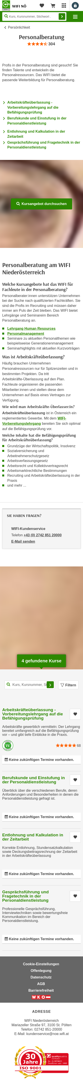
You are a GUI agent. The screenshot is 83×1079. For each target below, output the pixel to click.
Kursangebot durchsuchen (41, 204)
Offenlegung (41, 971)
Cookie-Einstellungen (41, 964)
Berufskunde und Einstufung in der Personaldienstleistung (33, 779)
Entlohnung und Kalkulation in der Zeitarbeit (32, 837)
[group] (41, 44)
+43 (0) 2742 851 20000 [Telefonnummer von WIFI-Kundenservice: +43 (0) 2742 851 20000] (43, 535)
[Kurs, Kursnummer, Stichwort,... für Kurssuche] (29, 684)
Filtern (68, 685)
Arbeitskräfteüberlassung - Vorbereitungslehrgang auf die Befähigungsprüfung (32, 107)
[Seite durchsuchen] (34, 16)
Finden (62, 16)
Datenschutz (41, 977)
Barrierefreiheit (41, 990)
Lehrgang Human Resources (31, 328)
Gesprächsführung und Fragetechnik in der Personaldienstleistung (25, 896)
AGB (41, 984)
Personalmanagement (25, 333)
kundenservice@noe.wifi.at (47, 1034)
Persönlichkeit (19, 27)
